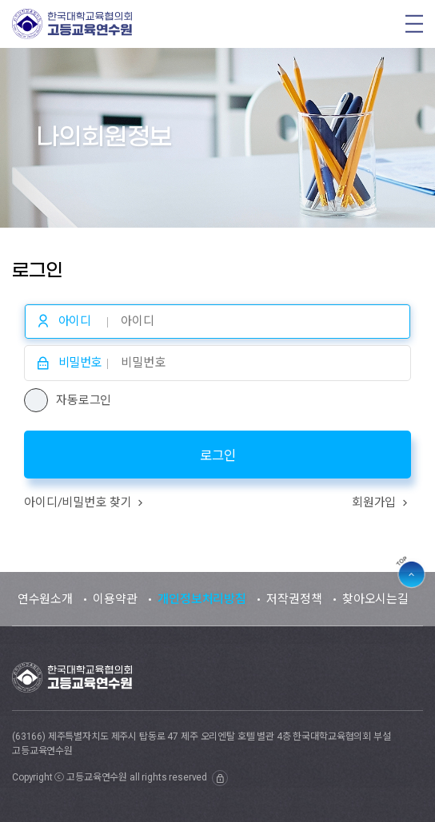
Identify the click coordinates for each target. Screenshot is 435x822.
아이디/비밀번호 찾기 (85, 502)
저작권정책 (293, 599)
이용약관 (115, 599)
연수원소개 (45, 599)
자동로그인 (83, 400)
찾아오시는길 (375, 599)
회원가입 (381, 502)
